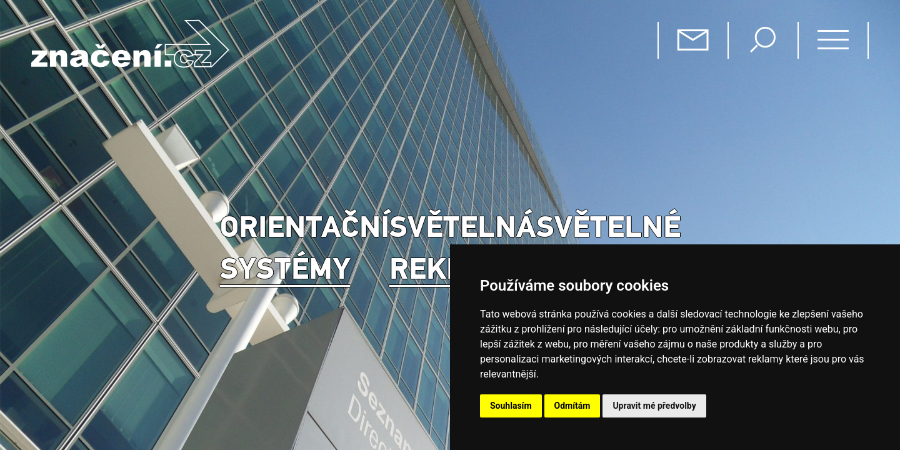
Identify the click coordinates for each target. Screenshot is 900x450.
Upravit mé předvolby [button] (654, 406)
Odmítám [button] (572, 406)
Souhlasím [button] (511, 406)
